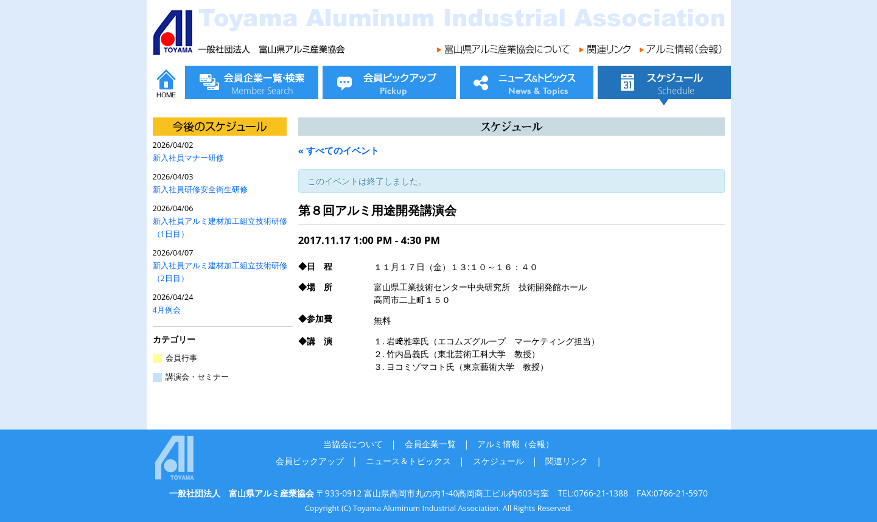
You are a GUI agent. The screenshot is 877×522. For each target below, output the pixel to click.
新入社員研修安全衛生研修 (200, 189)
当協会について (353, 444)
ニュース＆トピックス (408, 461)
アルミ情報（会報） (515, 444)
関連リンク (566, 461)
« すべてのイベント (338, 150)
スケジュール (498, 461)
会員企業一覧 (430, 444)
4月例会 (167, 310)
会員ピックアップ (310, 461)
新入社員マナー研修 (188, 158)
